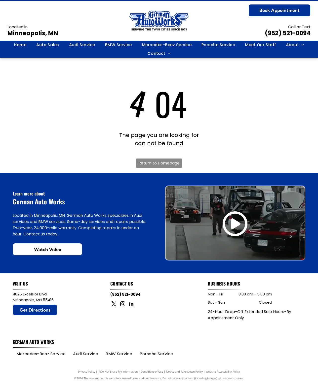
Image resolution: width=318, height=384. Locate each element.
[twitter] (114, 304)
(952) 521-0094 (288, 33)
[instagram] (122, 304)
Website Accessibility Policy (223, 371)
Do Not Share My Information (119, 371)
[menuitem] (20, 45)
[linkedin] (131, 304)
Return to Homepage (159, 163)
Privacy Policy (86, 371)
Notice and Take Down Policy (184, 371)
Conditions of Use (152, 371)
